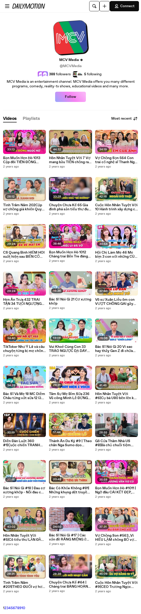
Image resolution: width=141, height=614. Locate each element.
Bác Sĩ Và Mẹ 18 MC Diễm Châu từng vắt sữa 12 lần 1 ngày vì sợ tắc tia (24, 396)
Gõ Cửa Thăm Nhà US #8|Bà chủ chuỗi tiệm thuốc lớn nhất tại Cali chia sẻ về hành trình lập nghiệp (115, 443)
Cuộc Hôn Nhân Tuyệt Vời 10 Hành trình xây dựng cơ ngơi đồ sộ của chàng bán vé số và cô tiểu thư (116, 207)
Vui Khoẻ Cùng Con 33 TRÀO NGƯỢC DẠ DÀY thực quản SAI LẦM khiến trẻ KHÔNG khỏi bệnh (70, 349)
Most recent (124, 118)
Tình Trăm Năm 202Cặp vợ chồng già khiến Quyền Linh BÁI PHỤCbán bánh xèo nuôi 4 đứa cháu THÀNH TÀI (24, 207)
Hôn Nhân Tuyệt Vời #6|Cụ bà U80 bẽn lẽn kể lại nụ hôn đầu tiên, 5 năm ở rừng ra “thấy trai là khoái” (116, 396)
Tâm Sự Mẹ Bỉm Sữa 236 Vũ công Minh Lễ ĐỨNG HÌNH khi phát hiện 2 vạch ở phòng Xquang (70, 396)
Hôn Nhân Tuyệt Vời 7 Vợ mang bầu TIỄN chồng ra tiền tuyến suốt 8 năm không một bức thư (69, 160)
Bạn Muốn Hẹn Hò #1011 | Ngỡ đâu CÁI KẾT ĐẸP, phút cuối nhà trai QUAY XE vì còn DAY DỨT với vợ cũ (115, 490)
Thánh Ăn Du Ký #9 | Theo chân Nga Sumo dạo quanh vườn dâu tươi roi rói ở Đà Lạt (70, 443)
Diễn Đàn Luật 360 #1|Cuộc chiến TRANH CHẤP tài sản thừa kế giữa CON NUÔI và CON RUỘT (24, 443)
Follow (70, 97)
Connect (124, 6)
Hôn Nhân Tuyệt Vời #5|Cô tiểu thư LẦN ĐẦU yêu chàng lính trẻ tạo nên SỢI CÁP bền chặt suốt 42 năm (24, 538)
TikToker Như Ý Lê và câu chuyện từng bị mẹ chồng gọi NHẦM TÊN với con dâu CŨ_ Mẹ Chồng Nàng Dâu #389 (24, 349)
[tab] (10, 119)
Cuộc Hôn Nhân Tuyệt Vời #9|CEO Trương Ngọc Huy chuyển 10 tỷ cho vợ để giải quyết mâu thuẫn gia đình (116, 585)
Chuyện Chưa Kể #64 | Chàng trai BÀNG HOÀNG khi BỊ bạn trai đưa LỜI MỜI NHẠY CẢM (69, 584)
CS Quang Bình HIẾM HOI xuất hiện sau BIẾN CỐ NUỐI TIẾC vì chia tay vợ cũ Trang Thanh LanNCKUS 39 (24, 255)
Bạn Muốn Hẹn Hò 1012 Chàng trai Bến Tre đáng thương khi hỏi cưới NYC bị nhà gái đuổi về (69, 254)
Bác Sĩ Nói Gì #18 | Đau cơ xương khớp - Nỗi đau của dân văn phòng (24, 490)
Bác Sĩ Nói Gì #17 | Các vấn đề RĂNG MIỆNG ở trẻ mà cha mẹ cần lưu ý (68, 537)
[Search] (94, 6)
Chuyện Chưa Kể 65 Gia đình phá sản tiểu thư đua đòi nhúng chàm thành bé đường (69, 207)
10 (23, 608)
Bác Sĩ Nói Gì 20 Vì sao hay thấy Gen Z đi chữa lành (114, 349)
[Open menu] (7, 6)
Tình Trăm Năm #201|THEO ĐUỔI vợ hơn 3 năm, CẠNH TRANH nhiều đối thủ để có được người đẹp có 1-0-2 (23, 585)
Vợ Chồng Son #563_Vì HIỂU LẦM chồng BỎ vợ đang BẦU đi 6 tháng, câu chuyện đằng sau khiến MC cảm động (115, 538)
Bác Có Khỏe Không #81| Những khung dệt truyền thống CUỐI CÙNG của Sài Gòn (69, 490)
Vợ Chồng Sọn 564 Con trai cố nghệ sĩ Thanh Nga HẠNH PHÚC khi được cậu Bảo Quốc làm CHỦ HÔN (115, 160)
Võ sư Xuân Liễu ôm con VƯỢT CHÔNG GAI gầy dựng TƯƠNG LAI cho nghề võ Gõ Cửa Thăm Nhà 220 (115, 302)
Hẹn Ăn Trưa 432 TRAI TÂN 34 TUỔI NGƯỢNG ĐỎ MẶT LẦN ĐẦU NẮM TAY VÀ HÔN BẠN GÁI (22, 302)
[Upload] (104, 6)
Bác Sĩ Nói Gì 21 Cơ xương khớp (70, 301)
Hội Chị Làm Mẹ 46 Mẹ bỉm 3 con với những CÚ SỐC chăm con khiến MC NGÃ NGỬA (115, 255)
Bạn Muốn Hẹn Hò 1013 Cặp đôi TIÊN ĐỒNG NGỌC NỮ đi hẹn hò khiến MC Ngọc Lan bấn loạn (24, 160)
